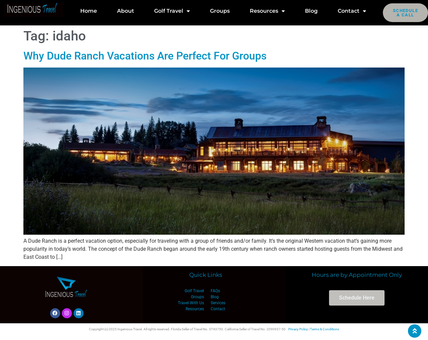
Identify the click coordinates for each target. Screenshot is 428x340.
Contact (352, 11)
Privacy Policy (298, 329)
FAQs (215, 291)
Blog (311, 11)
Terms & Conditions (324, 329)
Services (218, 303)
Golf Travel (172, 11)
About (125, 11)
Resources (267, 11)
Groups (220, 11)
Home (88, 11)
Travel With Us (191, 303)
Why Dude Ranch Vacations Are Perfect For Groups (144, 55)
